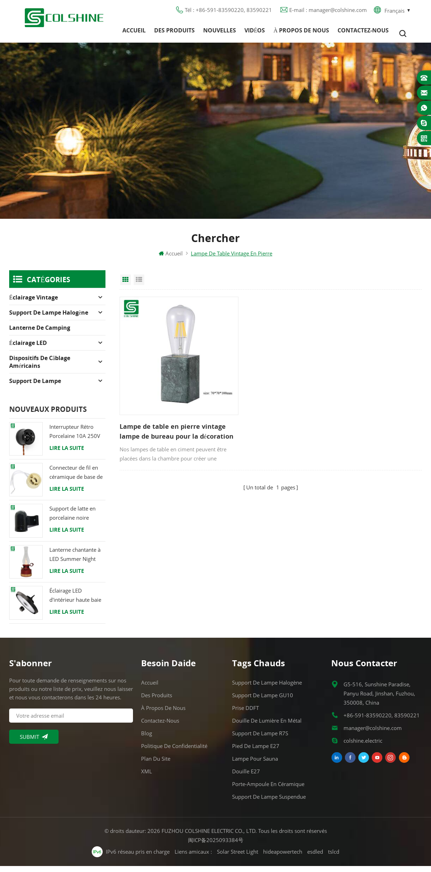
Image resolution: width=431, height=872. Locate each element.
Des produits (174, 33)
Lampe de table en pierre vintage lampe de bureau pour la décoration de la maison (160, 414)
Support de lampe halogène (48, 318)
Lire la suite (66, 453)
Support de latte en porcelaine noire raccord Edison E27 (72, 519)
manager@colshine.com (373, 733)
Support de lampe (35, 387)
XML (146, 777)
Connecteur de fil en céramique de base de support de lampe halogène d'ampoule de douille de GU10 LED (76, 478)
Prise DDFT (245, 713)
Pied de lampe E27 (255, 751)
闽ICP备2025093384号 (215, 845)
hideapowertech (282, 857)
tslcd (333, 857)
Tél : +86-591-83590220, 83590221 (228, 12)
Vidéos (254, 33)
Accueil (134, 33)
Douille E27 (246, 777)
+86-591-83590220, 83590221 (382, 721)
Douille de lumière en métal (267, 726)
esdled (315, 857)
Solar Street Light (237, 857)
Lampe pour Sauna (255, 764)
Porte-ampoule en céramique (268, 789)
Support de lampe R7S (260, 739)
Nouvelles (219, 33)
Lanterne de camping (39, 334)
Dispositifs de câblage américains (39, 368)
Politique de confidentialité (174, 751)
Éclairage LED (28, 349)
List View (139, 285)
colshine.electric (363, 746)
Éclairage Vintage (33, 303)
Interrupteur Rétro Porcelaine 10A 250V (74, 437)
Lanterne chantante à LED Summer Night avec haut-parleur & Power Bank (75, 560)
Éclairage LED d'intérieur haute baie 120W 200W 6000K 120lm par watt (75, 601)
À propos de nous (301, 33)
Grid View (125, 285)
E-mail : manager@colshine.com (328, 12)
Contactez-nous (363, 33)
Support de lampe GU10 (262, 701)
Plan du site (155, 764)
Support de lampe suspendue (269, 802)
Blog (146, 739)
